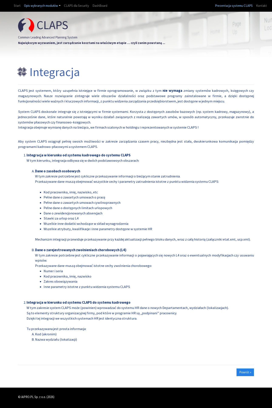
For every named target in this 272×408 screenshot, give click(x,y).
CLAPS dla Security (76, 6)
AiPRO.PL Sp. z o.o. (33, 397)
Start (17, 5)
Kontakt (261, 6)
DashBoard (99, 6)
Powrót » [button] (245, 372)
